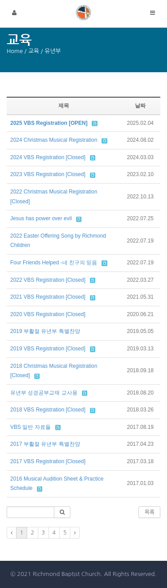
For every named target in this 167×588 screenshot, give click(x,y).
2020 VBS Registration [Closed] (48, 314)
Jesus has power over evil (41, 218)
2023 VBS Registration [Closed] (48, 174)
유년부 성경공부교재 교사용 (43, 393)
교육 (33, 51)
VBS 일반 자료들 (30, 427)
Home (15, 51)
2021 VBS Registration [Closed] (48, 297)
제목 (63, 106)
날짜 (140, 106)
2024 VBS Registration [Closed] (48, 157)
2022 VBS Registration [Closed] (48, 280)
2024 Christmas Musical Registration (53, 140)
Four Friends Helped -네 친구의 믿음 (53, 262)
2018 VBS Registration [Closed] (48, 410)
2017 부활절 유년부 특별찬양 (45, 444)
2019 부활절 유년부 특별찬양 (45, 331)
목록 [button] (149, 512)
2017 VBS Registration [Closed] (48, 461)
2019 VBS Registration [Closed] (48, 348)
